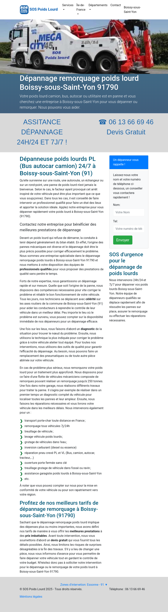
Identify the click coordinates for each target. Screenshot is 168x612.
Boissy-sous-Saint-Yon (132, 10)
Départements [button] (98, 5)
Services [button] (67, 5)
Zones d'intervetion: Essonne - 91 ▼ (84, 584)
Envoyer (122, 240)
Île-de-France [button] (80, 7)
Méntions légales (31, 596)
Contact (115, 5)
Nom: (116, 205)
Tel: (115, 221)
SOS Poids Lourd (43, 9)
